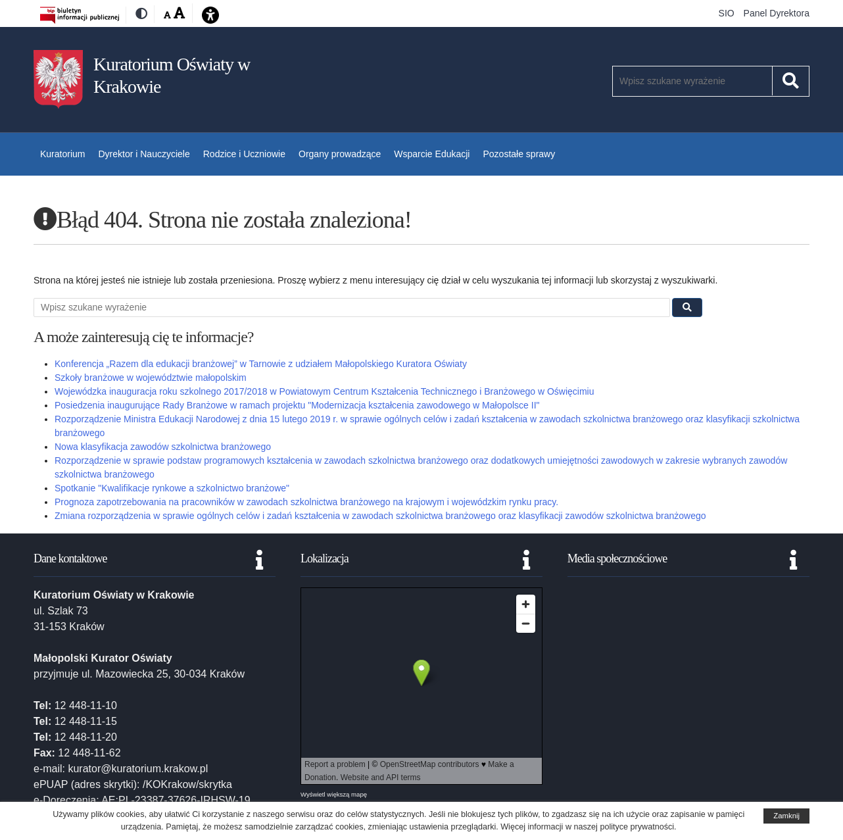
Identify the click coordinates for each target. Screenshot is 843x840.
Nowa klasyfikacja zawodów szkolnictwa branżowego (163, 446)
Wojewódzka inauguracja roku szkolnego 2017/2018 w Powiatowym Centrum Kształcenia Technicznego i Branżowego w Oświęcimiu (324, 391)
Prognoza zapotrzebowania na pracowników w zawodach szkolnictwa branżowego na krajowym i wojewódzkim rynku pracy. (306, 502)
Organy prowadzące (340, 154)
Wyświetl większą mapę (334, 794)
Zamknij (786, 816)
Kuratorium (62, 154)
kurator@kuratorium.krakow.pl (138, 768)
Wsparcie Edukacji (432, 154)
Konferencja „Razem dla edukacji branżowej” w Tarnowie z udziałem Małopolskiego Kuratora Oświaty (261, 363)
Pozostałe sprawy (519, 154)
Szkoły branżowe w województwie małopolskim (151, 377)
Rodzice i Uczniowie (244, 154)
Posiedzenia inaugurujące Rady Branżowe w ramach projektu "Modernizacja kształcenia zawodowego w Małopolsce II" (297, 405)
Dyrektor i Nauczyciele (143, 154)
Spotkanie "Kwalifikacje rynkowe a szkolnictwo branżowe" (172, 488)
